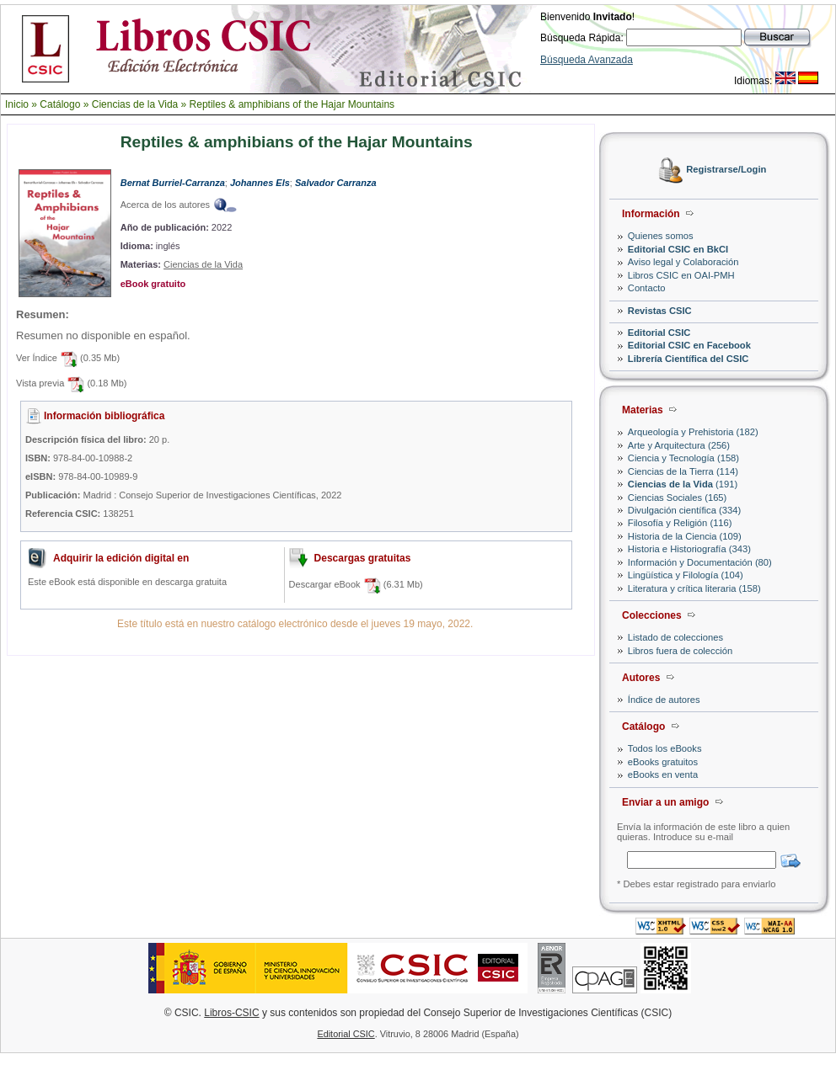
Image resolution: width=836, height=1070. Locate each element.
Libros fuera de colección (680, 651)
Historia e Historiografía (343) (689, 549)
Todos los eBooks (665, 748)
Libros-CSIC (231, 1013)
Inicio (17, 104)
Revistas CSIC (660, 311)
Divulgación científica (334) (684, 510)
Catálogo (60, 104)
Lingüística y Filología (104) (685, 575)
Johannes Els (260, 183)
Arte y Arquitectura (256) (679, 445)
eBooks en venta (663, 774)
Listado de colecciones (675, 637)
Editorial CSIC (659, 332)
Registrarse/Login (726, 170)
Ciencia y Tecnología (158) (683, 458)
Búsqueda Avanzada (586, 60)
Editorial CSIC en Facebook (689, 345)
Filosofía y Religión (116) (680, 523)
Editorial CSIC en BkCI (678, 249)
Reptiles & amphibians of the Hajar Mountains (292, 104)
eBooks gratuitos (663, 762)
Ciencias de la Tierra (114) (683, 471)
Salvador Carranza (336, 183)
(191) (682, 484)
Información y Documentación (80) (700, 562)
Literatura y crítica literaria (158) (694, 588)
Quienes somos (661, 236)
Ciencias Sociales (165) (677, 497)
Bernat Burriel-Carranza (173, 183)
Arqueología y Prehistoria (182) (693, 432)
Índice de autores (664, 700)
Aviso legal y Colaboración (683, 262)
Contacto (647, 288)
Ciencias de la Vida (135, 104)
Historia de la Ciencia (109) (685, 536)
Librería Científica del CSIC (688, 359)
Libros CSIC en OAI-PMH (681, 275)
